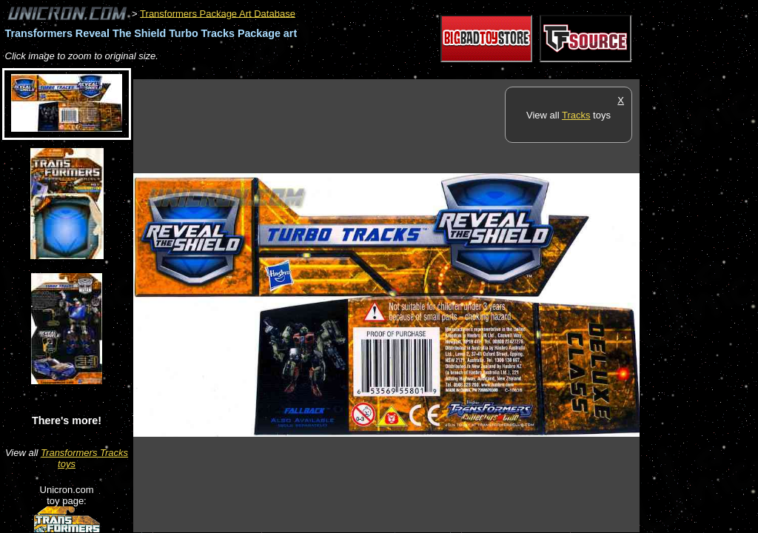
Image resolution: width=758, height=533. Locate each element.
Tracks (576, 115)
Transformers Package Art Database (217, 13)
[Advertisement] (402, 71)
